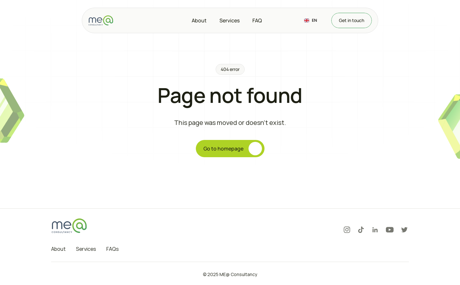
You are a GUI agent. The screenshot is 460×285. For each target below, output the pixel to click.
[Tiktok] (360, 229)
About (58, 248)
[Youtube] (390, 230)
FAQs (112, 248)
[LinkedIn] (375, 229)
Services (86, 248)
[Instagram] (346, 229)
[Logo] (101, 20)
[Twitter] (404, 229)
